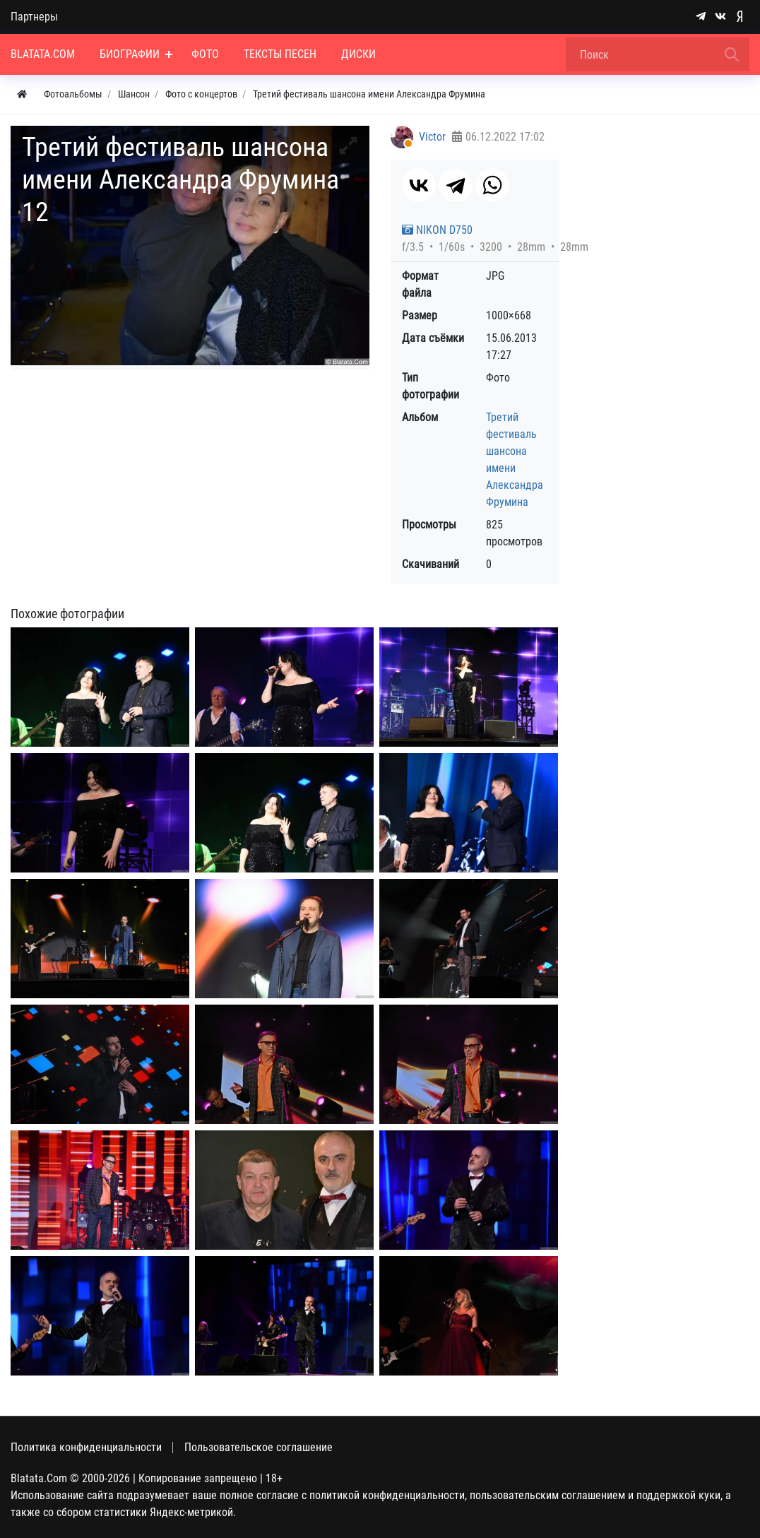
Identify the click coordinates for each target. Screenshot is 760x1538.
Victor (432, 136)
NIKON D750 (437, 230)
